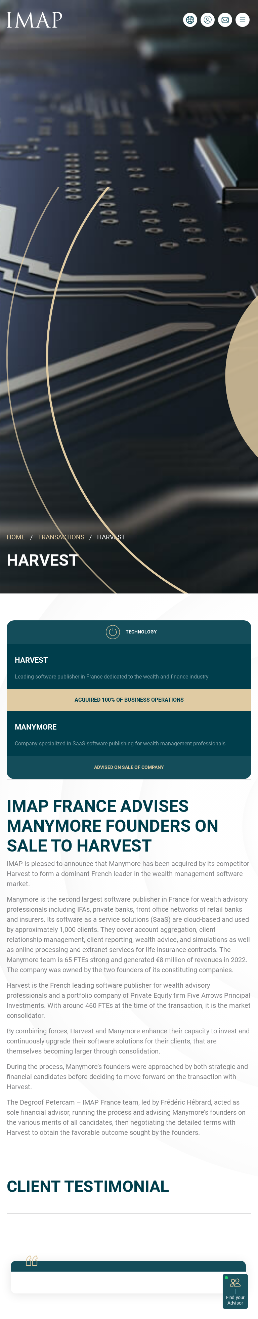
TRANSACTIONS (61, 537)
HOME (16, 537)
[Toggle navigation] (243, 20)
